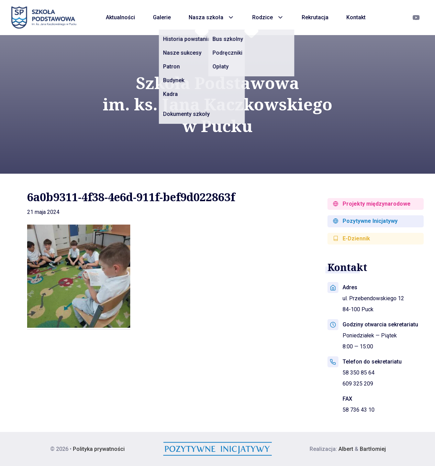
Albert (345, 449)
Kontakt (356, 17)
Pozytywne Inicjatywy (365, 221)
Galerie (162, 17)
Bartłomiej (373, 449)
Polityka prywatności (99, 449)
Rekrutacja (315, 17)
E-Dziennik (351, 238)
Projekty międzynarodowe (372, 204)
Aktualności (120, 17)
